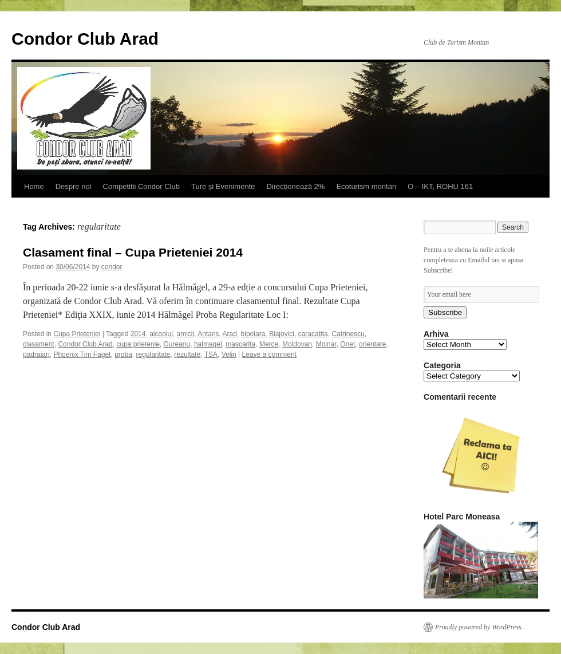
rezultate (187, 354)
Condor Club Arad (85, 38)
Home (34, 186)
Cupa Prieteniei (76, 334)
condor (112, 267)
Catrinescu (347, 334)
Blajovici (281, 334)
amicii (186, 334)
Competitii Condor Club (141, 186)
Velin (229, 354)
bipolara (253, 334)
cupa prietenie (137, 344)
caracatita (313, 334)
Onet (347, 344)
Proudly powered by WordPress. (479, 627)
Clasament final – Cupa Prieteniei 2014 (133, 252)
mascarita (240, 344)
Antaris (208, 334)
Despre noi (74, 186)
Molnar (326, 344)
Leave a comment (269, 354)
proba (123, 354)
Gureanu (177, 344)
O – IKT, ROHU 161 (440, 186)
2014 (138, 334)
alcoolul (161, 334)
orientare (372, 344)
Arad (230, 334)
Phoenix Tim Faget (81, 354)
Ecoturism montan (366, 186)
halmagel (208, 344)
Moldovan (297, 344)
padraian (36, 354)
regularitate (153, 354)
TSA (211, 354)
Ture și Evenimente (223, 186)
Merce (268, 344)
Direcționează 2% (295, 186)
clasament (38, 344)
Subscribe (445, 312)
